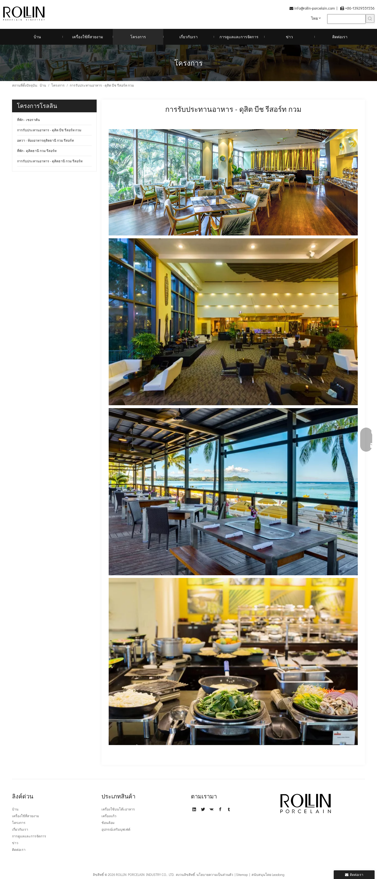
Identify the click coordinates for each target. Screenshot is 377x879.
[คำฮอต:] (370, 18)
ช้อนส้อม (107, 822)
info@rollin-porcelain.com (314, 8)
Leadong (278, 874)
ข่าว (15, 843)
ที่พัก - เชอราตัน (28, 119)
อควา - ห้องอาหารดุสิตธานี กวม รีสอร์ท (45, 140)
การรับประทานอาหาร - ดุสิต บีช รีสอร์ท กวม (49, 130)
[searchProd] (346, 19)
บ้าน (15, 809)
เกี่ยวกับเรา (20, 829)
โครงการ (18, 822)
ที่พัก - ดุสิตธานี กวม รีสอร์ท (37, 150)
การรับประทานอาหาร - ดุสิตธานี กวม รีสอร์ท (49, 161)
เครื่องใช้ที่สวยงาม (25, 816)
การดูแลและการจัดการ (29, 836)
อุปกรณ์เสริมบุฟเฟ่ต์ (115, 829)
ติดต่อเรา (18, 849)
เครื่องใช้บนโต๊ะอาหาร (118, 809)
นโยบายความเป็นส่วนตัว (214, 874)
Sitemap (242, 874)
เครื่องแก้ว (108, 816)
